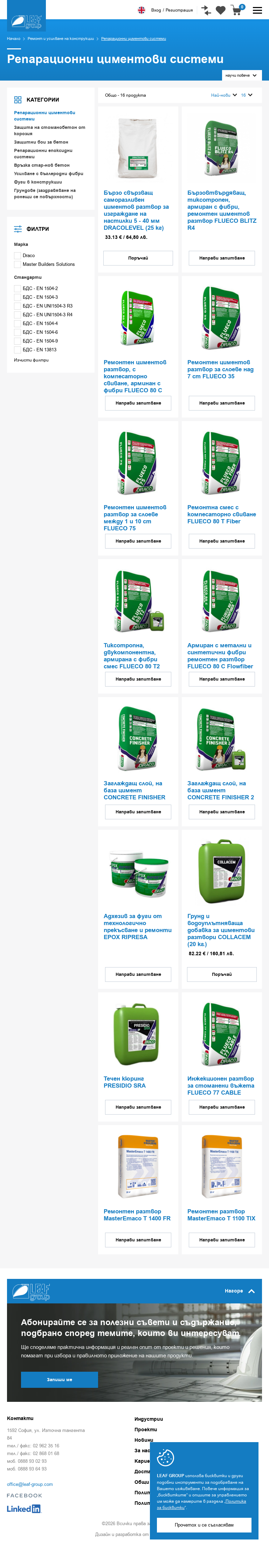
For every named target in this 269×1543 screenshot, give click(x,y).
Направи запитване (222, 258)
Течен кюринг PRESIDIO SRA (125, 1082)
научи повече (241, 75)
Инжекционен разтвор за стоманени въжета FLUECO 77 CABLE (220, 1086)
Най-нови (224, 95)
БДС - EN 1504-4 (36, 323)
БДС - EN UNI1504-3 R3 (43, 306)
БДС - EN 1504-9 (36, 341)
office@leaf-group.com (30, 1484)
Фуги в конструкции (38, 182)
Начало (13, 39)
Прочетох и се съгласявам (204, 1525)
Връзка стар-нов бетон (42, 165)
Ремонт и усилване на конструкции (61, 39)
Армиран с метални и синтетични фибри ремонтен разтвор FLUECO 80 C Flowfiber (220, 656)
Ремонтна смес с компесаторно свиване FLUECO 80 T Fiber (221, 515)
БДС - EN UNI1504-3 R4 (43, 315)
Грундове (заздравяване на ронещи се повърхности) (45, 193)
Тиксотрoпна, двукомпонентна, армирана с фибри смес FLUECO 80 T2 (132, 656)
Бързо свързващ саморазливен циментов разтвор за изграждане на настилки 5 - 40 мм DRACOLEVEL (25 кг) (136, 211)
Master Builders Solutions (44, 264)
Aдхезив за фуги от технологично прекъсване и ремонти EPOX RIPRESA (138, 927)
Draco (24, 256)
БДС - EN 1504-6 (36, 332)
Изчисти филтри (31, 360)
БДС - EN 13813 (35, 350)
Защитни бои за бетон (41, 142)
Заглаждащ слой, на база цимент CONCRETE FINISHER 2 (220, 791)
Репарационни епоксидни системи (43, 153)
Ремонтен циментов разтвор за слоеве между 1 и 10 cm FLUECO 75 (135, 518)
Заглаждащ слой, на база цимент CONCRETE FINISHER (134, 791)
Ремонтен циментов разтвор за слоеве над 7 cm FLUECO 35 (220, 370)
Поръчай (138, 258)
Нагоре (240, 1291)
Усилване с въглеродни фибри (48, 174)
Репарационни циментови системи (44, 116)
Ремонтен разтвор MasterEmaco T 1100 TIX (221, 1215)
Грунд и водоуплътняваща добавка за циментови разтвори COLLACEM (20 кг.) (221, 931)
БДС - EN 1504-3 (36, 297)
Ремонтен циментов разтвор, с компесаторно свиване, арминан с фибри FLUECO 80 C (135, 377)
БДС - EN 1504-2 (36, 288)
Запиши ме (59, 1380)
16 (247, 95)
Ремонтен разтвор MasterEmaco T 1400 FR (137, 1215)
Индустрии (148, 1419)
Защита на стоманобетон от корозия (49, 130)
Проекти (145, 1429)
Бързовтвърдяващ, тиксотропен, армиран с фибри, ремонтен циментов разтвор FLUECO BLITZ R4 (221, 211)
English (141, 10)
